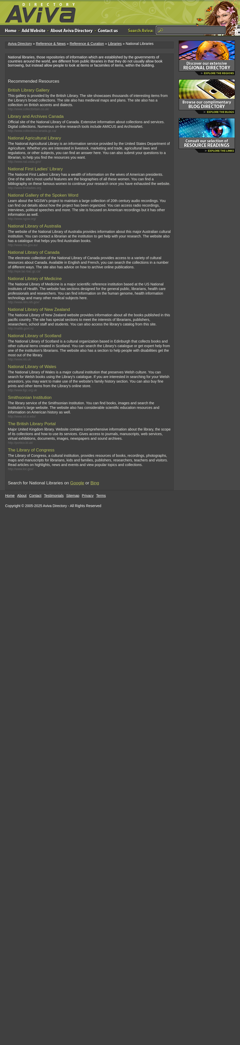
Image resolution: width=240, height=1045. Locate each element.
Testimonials (54, 496)
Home (10, 496)
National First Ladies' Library (35, 169)
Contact (35, 496)
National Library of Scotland (34, 335)
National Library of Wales (32, 366)
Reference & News (51, 44)
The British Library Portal (32, 423)
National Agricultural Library (34, 138)
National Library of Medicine (35, 278)
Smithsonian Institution (30, 397)
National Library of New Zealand (39, 309)
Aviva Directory (38, 11)
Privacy (88, 496)
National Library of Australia (34, 226)
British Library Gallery (29, 90)
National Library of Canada (33, 252)
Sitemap (72, 496)
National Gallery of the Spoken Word (43, 195)
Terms (101, 496)
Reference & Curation (87, 44)
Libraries (115, 44)
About (22, 496)
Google (77, 483)
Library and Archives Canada (36, 116)
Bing (94, 483)
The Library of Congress (31, 450)
